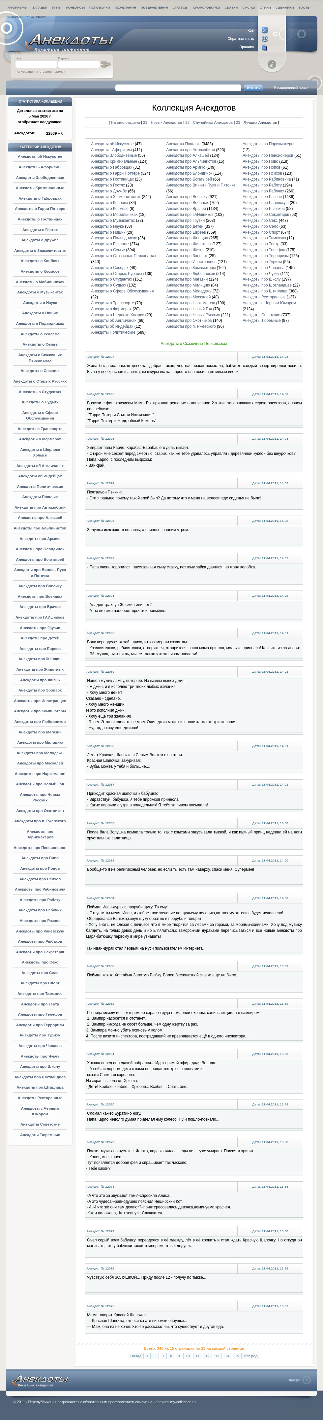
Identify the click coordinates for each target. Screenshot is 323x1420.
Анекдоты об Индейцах (40, 476)
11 (197, 1356)
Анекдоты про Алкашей (40, 518)
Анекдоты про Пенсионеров (40, 848)
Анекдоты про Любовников (40, 722)
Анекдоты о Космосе (40, 271)
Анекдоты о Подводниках (40, 323)
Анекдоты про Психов (40, 879)
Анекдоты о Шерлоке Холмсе (117, 315)
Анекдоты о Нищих (40, 313)
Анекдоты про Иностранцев (40, 701)
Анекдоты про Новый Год (40, 784)
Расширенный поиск (291, 87)
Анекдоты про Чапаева (40, 1046)
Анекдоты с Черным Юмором (269, 303)
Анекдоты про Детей (40, 638)
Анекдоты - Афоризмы (40, 167)
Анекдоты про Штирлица (39, 1087)
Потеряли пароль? (51, 71)
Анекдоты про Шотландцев (40, 1077)
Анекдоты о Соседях (39, 371)
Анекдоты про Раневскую (40, 931)
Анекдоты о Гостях (40, 230)
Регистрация (25, 71)
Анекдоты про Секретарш (40, 952)
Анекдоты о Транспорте (40, 429)
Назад (135, 1356)
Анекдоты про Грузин (40, 628)
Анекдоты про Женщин (40, 659)
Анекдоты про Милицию (40, 742)
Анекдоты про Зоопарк (40, 690)
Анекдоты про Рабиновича (40, 889)
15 (237, 1356)
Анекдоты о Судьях (40, 402)
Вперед (250, 1356)
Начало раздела (125, 122)
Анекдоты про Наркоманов (40, 774)
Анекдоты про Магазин (40, 732)
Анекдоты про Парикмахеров (269, 144)
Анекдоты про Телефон (40, 1014)
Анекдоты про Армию (39, 539)
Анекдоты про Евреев (40, 649)
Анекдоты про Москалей (40, 763)
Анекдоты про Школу (40, 1066)
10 (188, 1356)
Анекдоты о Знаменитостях (40, 251)
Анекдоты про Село (40, 973)
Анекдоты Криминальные (40, 188)
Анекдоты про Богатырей (40, 559)
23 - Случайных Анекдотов (209, 122)
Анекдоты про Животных (40, 669)
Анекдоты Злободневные (40, 178)
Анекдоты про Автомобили (40, 507)
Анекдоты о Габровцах (40, 198)
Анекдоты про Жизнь (40, 680)
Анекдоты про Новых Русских (193, 315)
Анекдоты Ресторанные (40, 1098)
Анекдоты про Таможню (40, 994)
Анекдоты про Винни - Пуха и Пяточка (201, 185)
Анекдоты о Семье (39, 344)
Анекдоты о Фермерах (40, 439)
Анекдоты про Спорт (39, 983)
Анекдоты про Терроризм (40, 1025)
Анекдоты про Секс (40, 962)
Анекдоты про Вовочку (40, 586)
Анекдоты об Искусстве (40, 156)
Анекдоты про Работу (40, 900)
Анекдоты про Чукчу (40, 1056)
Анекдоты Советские (40, 1124)
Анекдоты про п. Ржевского (40, 821)
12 (207, 1356)
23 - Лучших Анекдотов (256, 122)
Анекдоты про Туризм (39, 1035)
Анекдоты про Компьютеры (40, 711)
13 (217, 1356)
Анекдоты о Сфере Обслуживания (122, 291)
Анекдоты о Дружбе (40, 240)
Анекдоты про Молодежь (40, 753)
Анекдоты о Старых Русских (40, 381)
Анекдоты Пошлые (40, 497)
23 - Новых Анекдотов (163, 122)
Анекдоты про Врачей (40, 607)
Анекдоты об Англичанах (40, 466)
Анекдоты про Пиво (40, 858)
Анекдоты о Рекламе (40, 334)
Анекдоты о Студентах (40, 392)
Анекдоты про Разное (40, 921)
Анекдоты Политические (40, 487)
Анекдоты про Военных (40, 596)
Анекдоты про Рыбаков (40, 941)
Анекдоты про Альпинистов (40, 528)
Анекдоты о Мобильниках (40, 282)
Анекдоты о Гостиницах (40, 219)
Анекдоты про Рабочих (40, 910)
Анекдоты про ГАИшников (40, 617)
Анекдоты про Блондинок (40, 549)
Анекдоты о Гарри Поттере (40, 209)
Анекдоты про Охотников (40, 811)
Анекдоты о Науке (40, 303)
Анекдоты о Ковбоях (40, 261)
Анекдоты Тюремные (40, 1135)
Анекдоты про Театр (40, 1004)
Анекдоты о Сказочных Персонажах (123, 256)
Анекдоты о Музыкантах (40, 292)
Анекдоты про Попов (40, 868)
